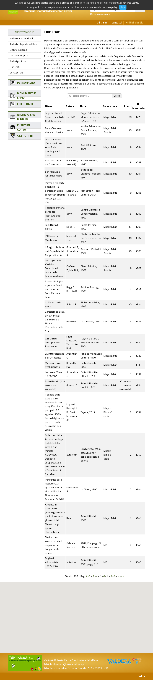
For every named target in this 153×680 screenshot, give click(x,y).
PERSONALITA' (26, 82)
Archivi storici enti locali (21, 38)
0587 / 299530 (95, 668)
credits (140, 676)
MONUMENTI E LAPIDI (26, 95)
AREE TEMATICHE (24, 32)
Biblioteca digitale (18, 50)
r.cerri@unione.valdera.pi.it (72, 664)
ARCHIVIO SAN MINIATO (26, 116)
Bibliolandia (136, 23)
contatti (117, 23)
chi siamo (102, 23)
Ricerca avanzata (100, 14)
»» (122, 576)
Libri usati (15, 67)
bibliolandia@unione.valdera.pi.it (62, 48)
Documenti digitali (19, 55)
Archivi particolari (18, 61)
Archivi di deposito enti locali (24, 44)
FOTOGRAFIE (25, 104)
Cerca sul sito (16, 72)
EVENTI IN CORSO (23, 127)
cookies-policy (109, 7)
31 (106, 668)
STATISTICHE (25, 136)
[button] (79, 600)
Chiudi (123, 7)
